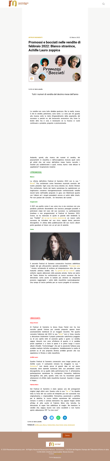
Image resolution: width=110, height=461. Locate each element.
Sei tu (68, 391)
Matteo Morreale (57, 453)
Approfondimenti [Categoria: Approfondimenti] (36, 37)
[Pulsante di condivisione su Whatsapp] (58, 418)
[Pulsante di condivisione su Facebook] (45, 418)
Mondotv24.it (57, 457)
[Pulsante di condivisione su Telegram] (65, 418)
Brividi (32, 183)
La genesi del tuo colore (65, 271)
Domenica (33, 366)
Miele (61, 334)
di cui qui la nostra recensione (53, 218)
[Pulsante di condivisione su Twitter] (52, 418)
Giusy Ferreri (59, 425)
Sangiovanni (71, 425)
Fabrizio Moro (51, 425)
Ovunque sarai (74, 266)
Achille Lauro (38, 425)
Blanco (45, 425)
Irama (65, 425)
